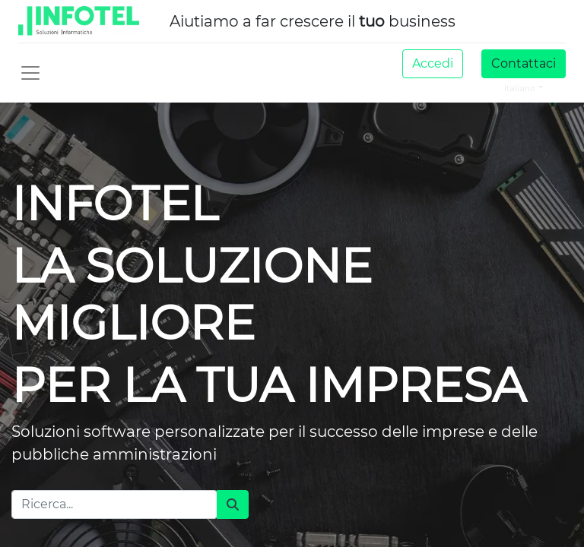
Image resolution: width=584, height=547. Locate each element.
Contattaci (523, 63)
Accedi (432, 63)
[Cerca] (233, 504)
